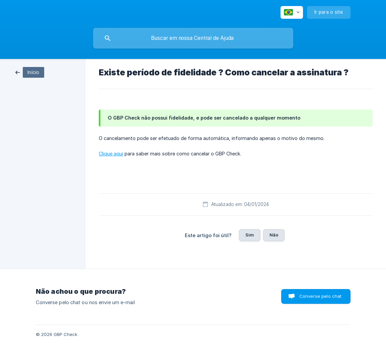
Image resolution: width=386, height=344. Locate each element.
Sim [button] (249, 234)
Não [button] (273, 234)
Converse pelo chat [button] (320, 296)
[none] (292, 12)
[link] (29, 72)
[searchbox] (193, 38)
